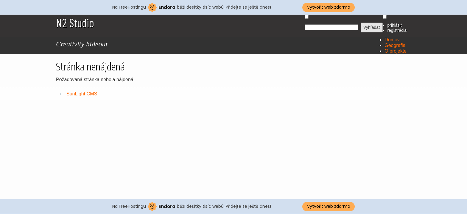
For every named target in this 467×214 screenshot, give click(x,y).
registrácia (397, 30)
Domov (392, 39)
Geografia (395, 45)
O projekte (396, 51)
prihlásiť (394, 25)
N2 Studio (75, 22)
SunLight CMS (81, 93)
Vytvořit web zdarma (328, 7)
